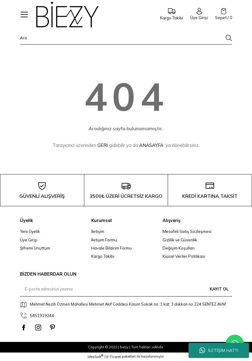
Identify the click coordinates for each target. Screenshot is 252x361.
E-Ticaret (113, 357)
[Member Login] (199, 14)
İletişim (97, 231)
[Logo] (67, 14)
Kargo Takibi (102, 256)
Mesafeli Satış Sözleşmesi (187, 231)
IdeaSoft (95, 356)
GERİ (102, 145)
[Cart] (223, 14)
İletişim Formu (104, 239)
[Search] (126, 40)
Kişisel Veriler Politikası (184, 256)
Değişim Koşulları (179, 248)
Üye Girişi (28, 239)
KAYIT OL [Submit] (219, 288)
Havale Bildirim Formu (111, 248)
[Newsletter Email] (126, 289)
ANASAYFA (151, 145)
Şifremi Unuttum (35, 248)
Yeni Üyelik (30, 231)
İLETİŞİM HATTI (218, 350)
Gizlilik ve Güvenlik (180, 239)
